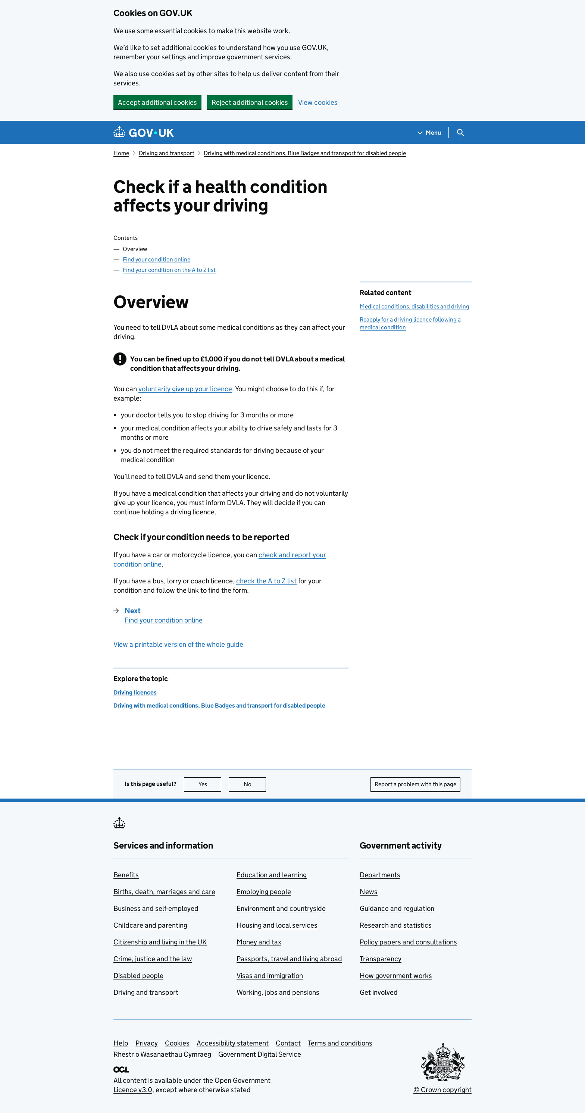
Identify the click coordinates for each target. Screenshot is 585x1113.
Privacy (146, 1043)
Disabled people (138, 975)
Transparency (380, 958)
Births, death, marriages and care (164, 891)
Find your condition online (156, 259)
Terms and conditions (340, 1043)
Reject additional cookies (250, 102)
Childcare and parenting (150, 925)
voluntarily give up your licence (185, 389)
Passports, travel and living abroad (289, 958)
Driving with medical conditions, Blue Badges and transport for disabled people (305, 153)
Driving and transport (166, 153)
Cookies (177, 1043)
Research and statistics (396, 925)
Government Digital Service (259, 1054)
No (255, 784)
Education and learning (272, 875)
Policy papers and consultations (408, 942)
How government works (396, 975)
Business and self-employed (155, 908)
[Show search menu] (460, 132)
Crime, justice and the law (152, 958)
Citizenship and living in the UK (160, 942)
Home (121, 153)
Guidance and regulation (397, 908)
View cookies (318, 102)
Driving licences (135, 692)
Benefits (126, 875)
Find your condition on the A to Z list (169, 269)
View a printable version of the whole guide (178, 644)
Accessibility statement (233, 1043)
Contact (288, 1043)
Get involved (379, 992)
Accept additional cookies (157, 102)
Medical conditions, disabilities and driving (414, 306)
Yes (210, 784)
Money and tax (259, 942)
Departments (380, 875)
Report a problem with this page (415, 784)
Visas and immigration (270, 975)
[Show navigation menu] (429, 132)
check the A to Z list (266, 581)
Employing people (264, 891)
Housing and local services (277, 925)
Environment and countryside (281, 908)
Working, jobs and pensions (278, 992)
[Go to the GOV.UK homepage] (143, 132)
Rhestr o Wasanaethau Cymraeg (162, 1054)
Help (120, 1043)
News (369, 891)
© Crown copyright (442, 1089)
